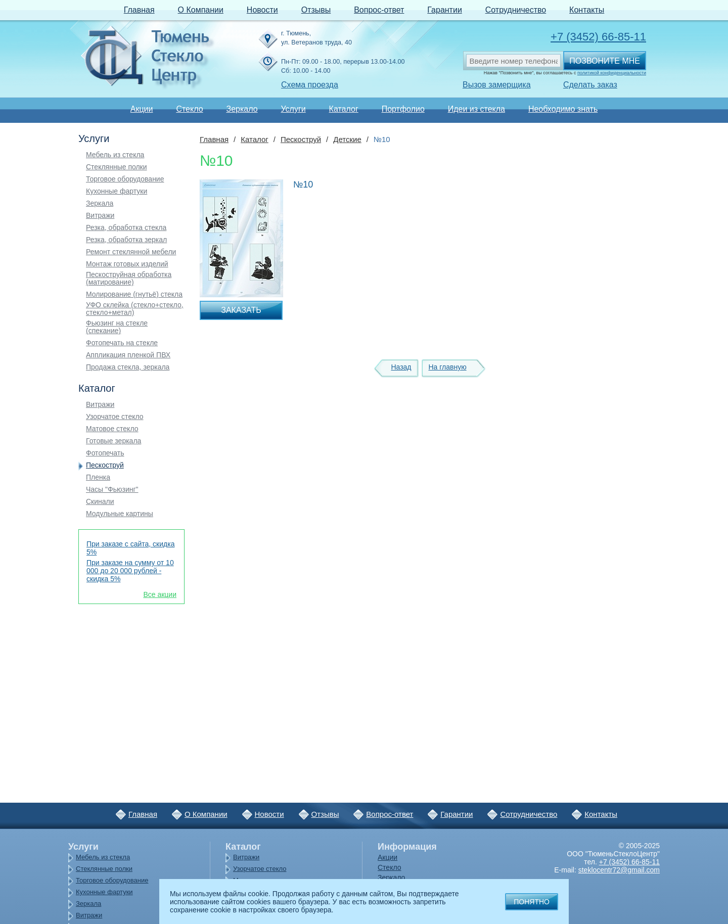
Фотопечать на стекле (122, 343)
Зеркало (241, 109)
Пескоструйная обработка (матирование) (128, 278)
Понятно (532, 902)
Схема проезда (309, 84)
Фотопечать (105, 453)
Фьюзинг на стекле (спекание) (117, 327)
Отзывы (316, 10)
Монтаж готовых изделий (127, 264)
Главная (139, 10)
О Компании (200, 10)
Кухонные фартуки (116, 191)
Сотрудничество (516, 10)
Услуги (293, 109)
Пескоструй (105, 465)
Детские (347, 139)
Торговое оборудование (125, 179)
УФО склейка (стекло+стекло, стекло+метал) (135, 308)
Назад (401, 367)
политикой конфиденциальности (611, 72)
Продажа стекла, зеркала (127, 367)
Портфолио (403, 109)
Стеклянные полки (116, 167)
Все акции (159, 594)
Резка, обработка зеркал (126, 240)
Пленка (98, 477)
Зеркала (99, 203)
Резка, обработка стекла (126, 228)
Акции (141, 109)
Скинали (100, 501)
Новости (262, 10)
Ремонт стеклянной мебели (131, 252)
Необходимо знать (563, 109)
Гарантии (444, 10)
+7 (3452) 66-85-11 (598, 36)
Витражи (100, 215)
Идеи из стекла (476, 109)
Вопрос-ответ (379, 10)
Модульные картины (119, 514)
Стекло (189, 109)
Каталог (343, 109)
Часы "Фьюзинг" (112, 489)
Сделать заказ (590, 84)
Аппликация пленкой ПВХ (128, 355)
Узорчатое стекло (115, 417)
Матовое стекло (112, 429)
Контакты (586, 10)
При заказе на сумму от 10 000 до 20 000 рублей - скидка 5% (130, 571)
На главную (447, 367)
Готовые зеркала (113, 441)
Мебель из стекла (115, 155)
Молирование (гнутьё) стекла (134, 294)
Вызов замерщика (497, 84)
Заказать (241, 310)
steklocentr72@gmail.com (619, 870)
